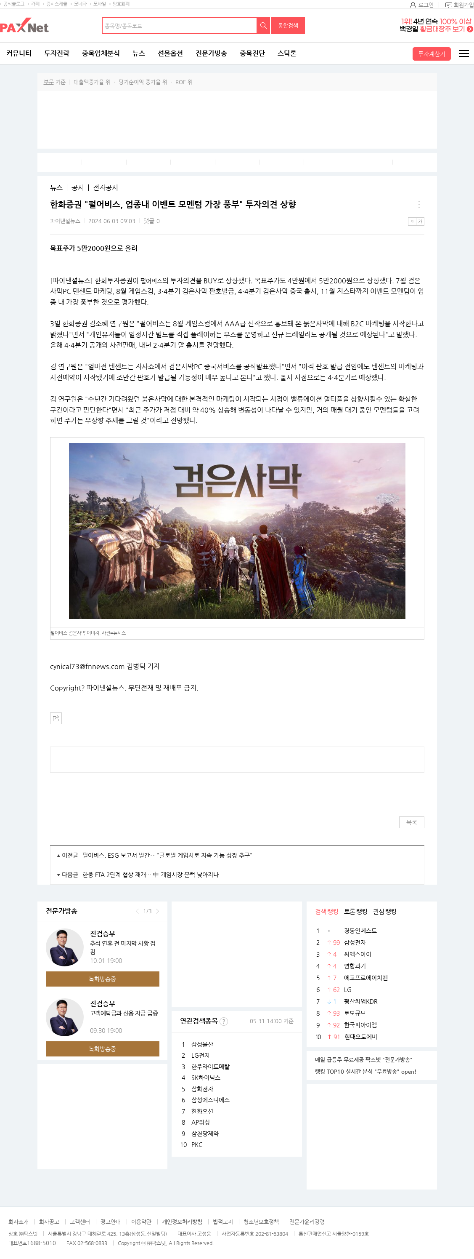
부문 (49, 82)
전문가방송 (211, 53)
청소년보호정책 (261, 1222)
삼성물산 (202, 1044)
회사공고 (49, 1222)
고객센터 (80, 1222)
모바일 (99, 4)
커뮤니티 (19, 53)
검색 (263, 25)
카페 (35, 4)
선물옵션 (170, 53)
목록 (411, 822)
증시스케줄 (56, 4)
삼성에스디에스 (210, 1099)
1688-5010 (41, 1243)
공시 (77, 187)
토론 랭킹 (355, 911)
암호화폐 (121, 4)
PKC (196, 1144)
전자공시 (105, 187)
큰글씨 (420, 221)
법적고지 (223, 1222)
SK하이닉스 (205, 1077)
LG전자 (200, 1055)
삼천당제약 (205, 1133)
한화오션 (202, 1111)
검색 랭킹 (326, 911)
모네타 (80, 4)
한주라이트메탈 (210, 1066)
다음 (157, 911)
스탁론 (287, 53)
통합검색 (288, 25)
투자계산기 (431, 54)
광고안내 (111, 1222)
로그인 (426, 5)
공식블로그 (13, 4)
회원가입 (464, 5)
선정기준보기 (224, 1021)
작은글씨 (412, 221)
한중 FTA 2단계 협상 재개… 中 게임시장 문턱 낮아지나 (150, 875)
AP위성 (200, 1122)
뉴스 (138, 53)
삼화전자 (202, 1089)
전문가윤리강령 (307, 1222)
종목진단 (252, 53)
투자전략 (56, 53)
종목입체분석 (101, 53)
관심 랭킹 (384, 911)
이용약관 (141, 1222)
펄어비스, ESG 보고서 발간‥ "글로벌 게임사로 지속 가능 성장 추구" (167, 855)
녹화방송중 (102, 979)
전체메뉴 (463, 53)
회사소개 (18, 1222)
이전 (137, 911)
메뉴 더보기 (419, 205)
